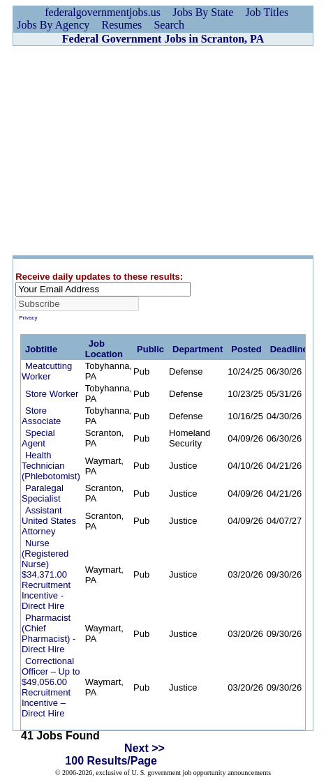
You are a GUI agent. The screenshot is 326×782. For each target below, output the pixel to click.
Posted (246, 349)
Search (169, 25)
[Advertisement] (163, 150)
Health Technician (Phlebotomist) (51, 465)
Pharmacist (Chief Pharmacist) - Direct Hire (48, 633)
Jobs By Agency (53, 25)
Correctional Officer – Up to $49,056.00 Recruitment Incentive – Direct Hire (51, 687)
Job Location (104, 348)
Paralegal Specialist (43, 493)
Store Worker (51, 394)
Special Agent (38, 438)
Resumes (121, 25)
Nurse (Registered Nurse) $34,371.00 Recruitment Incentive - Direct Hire (46, 574)
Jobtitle (41, 349)
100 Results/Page (111, 761)
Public (150, 349)
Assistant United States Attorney (49, 520)
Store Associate (41, 415)
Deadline (289, 349)
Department (197, 349)
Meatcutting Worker (47, 371)
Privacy (28, 318)
